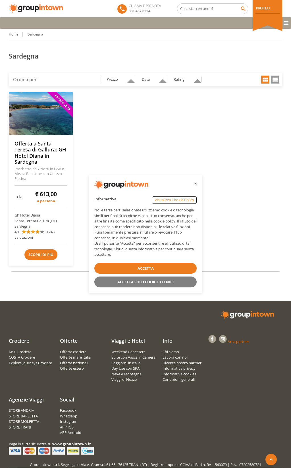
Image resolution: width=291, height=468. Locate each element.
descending (129, 79)
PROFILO (262, 8)
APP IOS (67, 427)
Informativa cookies (179, 374)
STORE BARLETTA (23, 416)
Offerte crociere (73, 351)
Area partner (238, 341)
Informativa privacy (179, 368)
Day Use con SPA (125, 368)
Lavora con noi (175, 357)
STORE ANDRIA (21, 410)
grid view (265, 80)
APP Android (70, 432)
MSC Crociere (20, 351)
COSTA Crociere (22, 357)
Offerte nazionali (74, 362)
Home (13, 34)
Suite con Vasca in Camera (133, 357)
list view (275, 80)
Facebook (68, 410)
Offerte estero (72, 368)
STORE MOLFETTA (24, 421)
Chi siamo (171, 351)
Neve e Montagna (126, 374)
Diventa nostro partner (182, 362)
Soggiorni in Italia (125, 362)
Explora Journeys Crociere (30, 362)
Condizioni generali (179, 379)
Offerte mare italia (75, 357)
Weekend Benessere (128, 351)
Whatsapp (68, 416)
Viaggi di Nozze (124, 379)
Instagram (68, 421)
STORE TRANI (20, 427)
